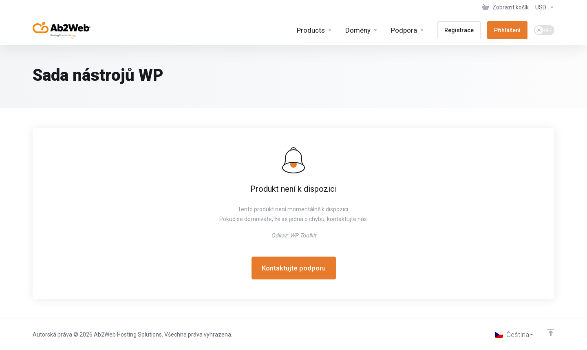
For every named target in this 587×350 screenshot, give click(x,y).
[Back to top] (551, 332)
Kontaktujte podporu (294, 268)
